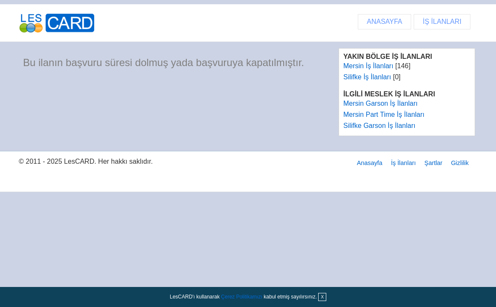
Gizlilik (460, 162)
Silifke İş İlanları (367, 77)
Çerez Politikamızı (241, 297)
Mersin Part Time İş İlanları (383, 114)
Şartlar (433, 162)
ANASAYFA (384, 21)
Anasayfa (370, 162)
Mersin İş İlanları (368, 66)
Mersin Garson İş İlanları (380, 103)
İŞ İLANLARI (442, 21)
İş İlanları (403, 162)
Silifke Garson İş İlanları (379, 125)
